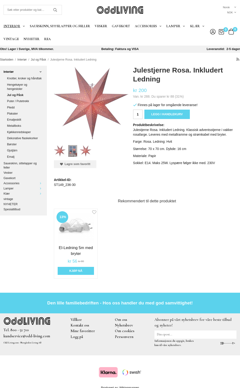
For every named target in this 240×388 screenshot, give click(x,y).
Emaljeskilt (14, 119)
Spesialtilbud (12, 209)
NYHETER (31, 39)
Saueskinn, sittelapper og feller (60, 26)
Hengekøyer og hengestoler (17, 87)
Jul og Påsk (15, 95)
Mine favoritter (83, 330)
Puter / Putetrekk (18, 101)
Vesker (101, 26)
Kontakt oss (80, 325)
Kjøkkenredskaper (19, 132)
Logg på (77, 336)
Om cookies (124, 330)
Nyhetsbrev (124, 325)
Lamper (175, 26)
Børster (12, 144)
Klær (197, 26)
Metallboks (14, 125)
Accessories (148, 26)
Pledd (11, 107)
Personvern (124, 336)
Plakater (12, 113)
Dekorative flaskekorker (22, 138)
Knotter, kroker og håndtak (24, 78)
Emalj (11, 156)
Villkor (76, 319)
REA (47, 39)
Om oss (121, 319)
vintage (11, 39)
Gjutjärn (12, 150)
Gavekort (121, 26)
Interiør (14, 26)
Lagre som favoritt (75, 164)
